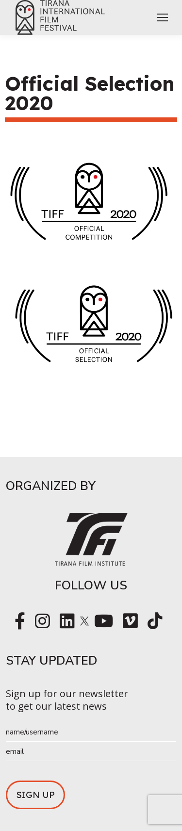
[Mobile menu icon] (162, 17)
